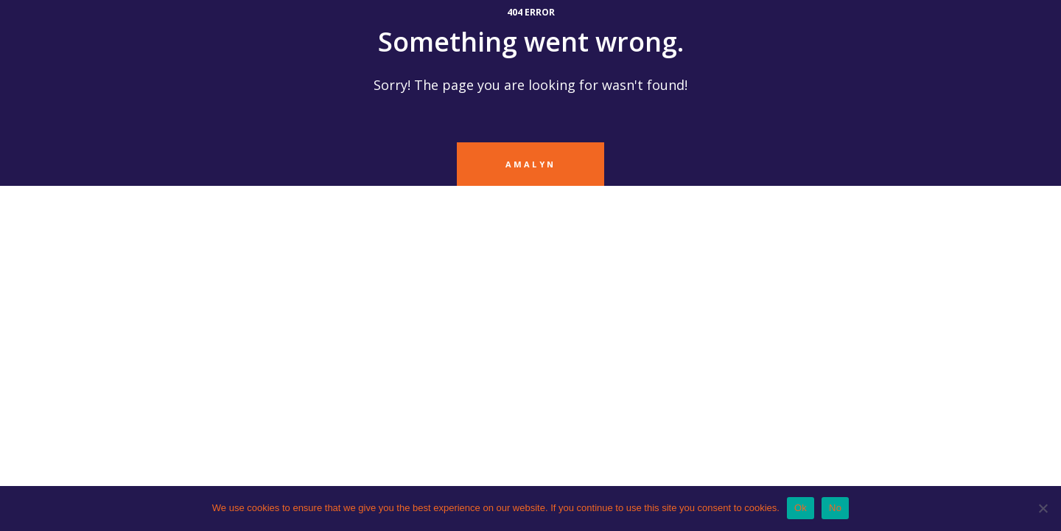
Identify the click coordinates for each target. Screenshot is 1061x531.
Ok (800, 507)
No (835, 507)
